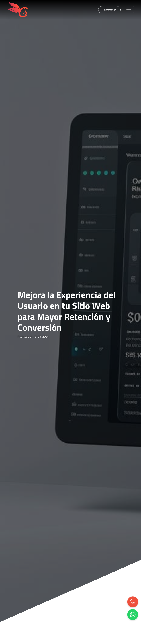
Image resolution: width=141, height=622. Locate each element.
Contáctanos (109, 10)
